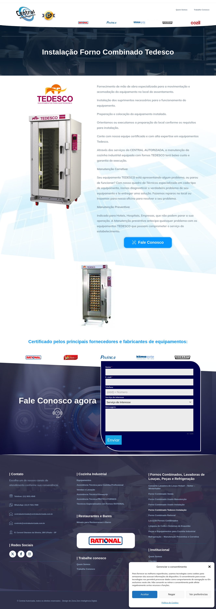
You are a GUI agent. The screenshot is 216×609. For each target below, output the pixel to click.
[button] (209, 566)
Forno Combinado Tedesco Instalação (167, 508)
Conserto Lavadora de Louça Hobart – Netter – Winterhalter (171, 485)
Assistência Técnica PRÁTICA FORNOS (96, 497)
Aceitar (145, 594)
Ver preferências (198, 594)
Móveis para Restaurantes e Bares (94, 520)
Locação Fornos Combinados (163, 519)
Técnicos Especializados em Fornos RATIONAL (100, 502)
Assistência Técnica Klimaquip (92, 493)
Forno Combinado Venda (160, 492)
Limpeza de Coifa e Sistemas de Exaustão (169, 524)
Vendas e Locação (83, 32)
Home (16, 32)
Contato (142, 32)
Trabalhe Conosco (201, 10)
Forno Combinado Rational (162, 513)
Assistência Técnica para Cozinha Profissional (100, 483)
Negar (171, 594)
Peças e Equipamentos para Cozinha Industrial (171, 530)
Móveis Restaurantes (108, 32)
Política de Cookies (170, 602)
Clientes (128, 32)
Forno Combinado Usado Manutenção (167, 497)
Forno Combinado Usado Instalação (166, 503)
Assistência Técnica (56, 32)
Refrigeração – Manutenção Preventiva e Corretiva (173, 535)
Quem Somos (181, 10)
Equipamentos (32, 32)
